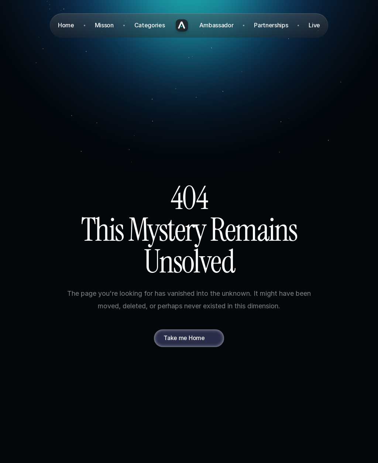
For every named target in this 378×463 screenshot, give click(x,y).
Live (314, 25)
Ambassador (216, 25)
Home (66, 25)
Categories (149, 25)
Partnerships (271, 25)
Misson (104, 25)
